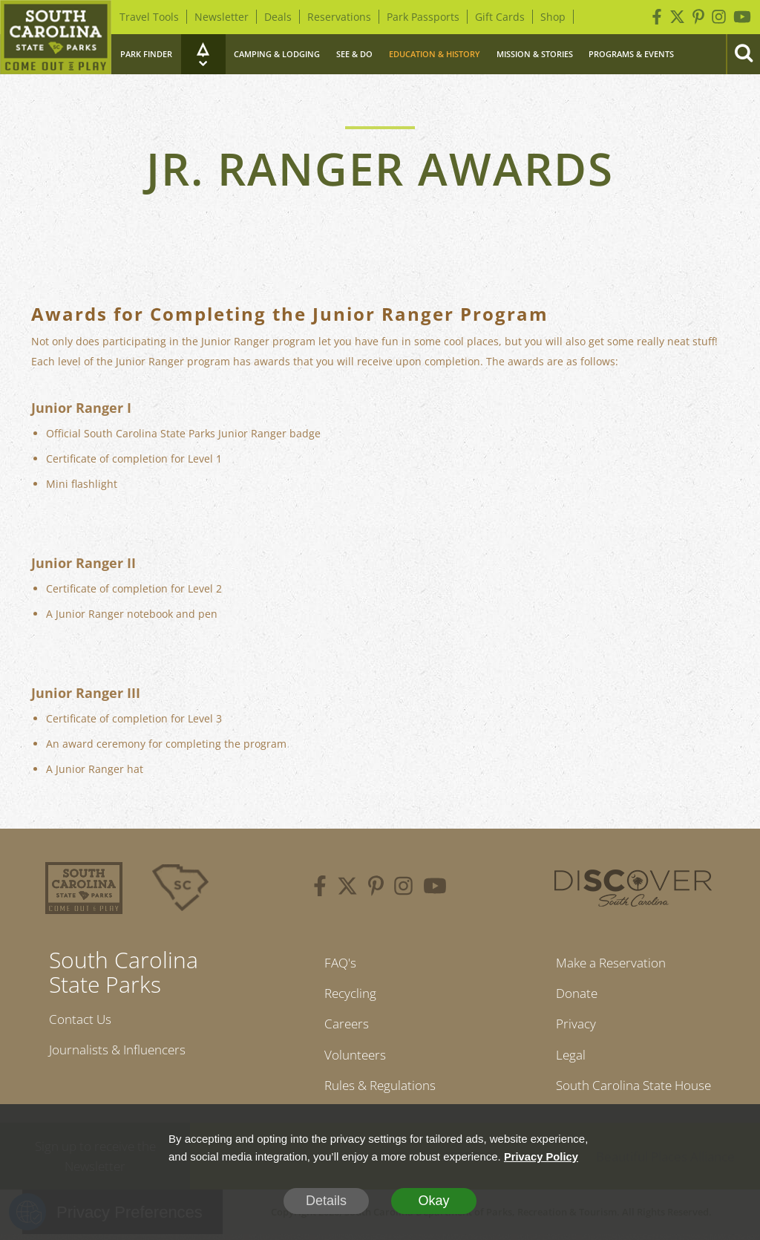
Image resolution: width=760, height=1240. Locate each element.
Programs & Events (631, 53)
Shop (553, 17)
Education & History (434, 53)
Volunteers (352, 1058)
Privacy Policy (542, 1156)
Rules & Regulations (380, 1090)
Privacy (570, 1026)
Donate (571, 995)
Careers (343, 1026)
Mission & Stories (535, 53)
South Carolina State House (633, 1090)
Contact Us (82, 1019)
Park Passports (423, 17)
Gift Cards (500, 17)
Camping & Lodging (277, 53)
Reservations (339, 17)
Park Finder (146, 53)
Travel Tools (149, 17)
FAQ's (336, 963)
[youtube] (435, 888)
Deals (278, 17)
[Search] (743, 54)
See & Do (354, 53)
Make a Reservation (609, 963)
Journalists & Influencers (122, 1051)
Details (326, 1200)
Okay (433, 1200)
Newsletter (221, 17)
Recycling (348, 995)
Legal (564, 1058)
